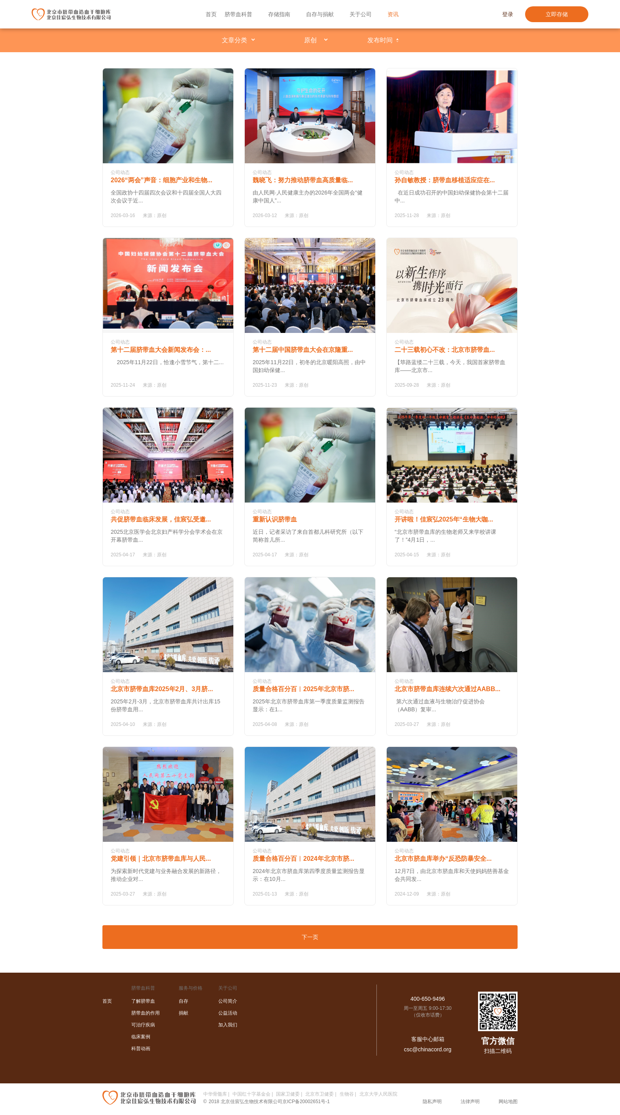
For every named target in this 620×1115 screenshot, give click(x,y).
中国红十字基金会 (251, 1094)
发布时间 (380, 40)
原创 (310, 40)
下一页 (310, 937)
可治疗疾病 (143, 1025)
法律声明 (470, 1101)
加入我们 (227, 1025)
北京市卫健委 (319, 1094)
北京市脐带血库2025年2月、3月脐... (162, 689)
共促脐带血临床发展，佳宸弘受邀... (161, 519)
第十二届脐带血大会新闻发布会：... (161, 349)
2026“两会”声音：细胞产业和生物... (161, 180)
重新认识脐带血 (275, 519)
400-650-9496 (427, 999)
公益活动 (227, 1013)
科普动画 (140, 1048)
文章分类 (234, 40)
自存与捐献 (320, 14)
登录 (507, 14)
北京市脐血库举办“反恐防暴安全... (443, 858)
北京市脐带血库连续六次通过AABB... (448, 689)
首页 (211, 14)
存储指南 (279, 14)
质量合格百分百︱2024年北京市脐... (303, 858)
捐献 (183, 1013)
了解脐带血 (143, 1001)
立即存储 (557, 14)
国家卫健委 (288, 1094)
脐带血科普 (238, 14)
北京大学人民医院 (378, 1094)
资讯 (393, 14)
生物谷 (347, 1094)
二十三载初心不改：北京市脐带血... (445, 349)
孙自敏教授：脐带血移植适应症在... (445, 180)
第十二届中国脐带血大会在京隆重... (303, 349)
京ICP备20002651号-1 (306, 1101)
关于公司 (361, 14)
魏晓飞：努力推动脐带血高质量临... (303, 180)
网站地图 (508, 1101)
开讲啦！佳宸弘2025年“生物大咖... (444, 519)
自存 (183, 1001)
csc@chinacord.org (427, 1049)
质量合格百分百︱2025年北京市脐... (303, 689)
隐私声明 (432, 1101)
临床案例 (140, 1036)
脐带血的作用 (145, 1013)
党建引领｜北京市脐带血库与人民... (161, 858)
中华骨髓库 (215, 1094)
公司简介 (227, 1001)
